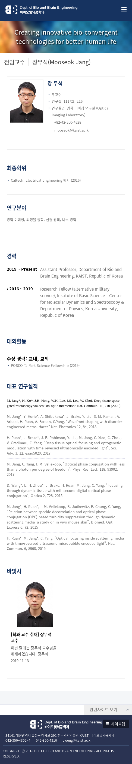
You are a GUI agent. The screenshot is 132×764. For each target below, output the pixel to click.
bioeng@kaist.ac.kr (77, 740)
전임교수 (14, 62)
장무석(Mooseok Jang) (61, 62)
